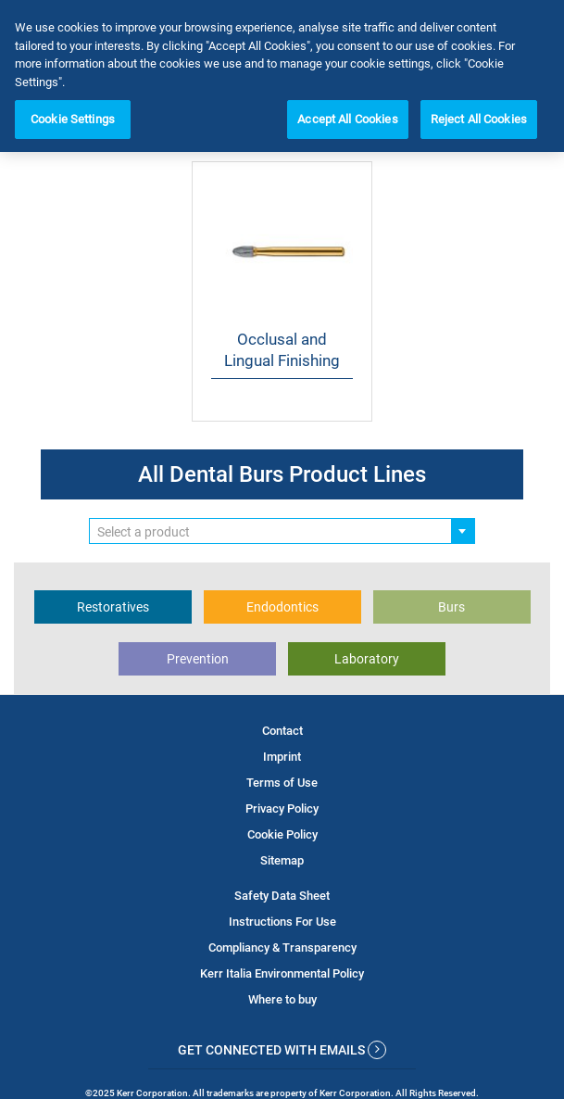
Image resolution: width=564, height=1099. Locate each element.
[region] (282, 76)
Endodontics (282, 607)
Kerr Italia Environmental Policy (282, 973)
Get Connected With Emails (282, 1050)
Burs (451, 607)
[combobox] (282, 531)
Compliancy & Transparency (282, 947)
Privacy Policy (282, 808)
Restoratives (113, 607)
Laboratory (366, 658)
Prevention (198, 658)
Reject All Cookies (479, 119)
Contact (282, 731)
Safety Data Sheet (282, 896)
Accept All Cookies (347, 119)
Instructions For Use (282, 921)
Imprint (282, 757)
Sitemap (282, 860)
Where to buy (282, 999)
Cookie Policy (282, 834)
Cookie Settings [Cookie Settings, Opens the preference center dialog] (73, 119)
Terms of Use (282, 783)
